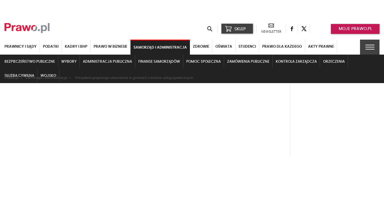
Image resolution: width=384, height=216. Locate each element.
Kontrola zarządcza (296, 61)
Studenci (247, 46)
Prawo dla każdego (282, 46)
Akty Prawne (321, 46)
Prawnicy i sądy (20, 46)
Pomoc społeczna (203, 61)
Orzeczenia (334, 61)
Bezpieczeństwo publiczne (29, 61)
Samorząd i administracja (160, 47)
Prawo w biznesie (110, 46)
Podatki (50, 46)
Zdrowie (201, 46)
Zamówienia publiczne (248, 61)
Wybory (68, 61)
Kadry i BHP (76, 46)
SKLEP (235, 29)
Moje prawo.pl (355, 29)
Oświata (223, 46)
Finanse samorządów (159, 61)
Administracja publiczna (107, 61)
